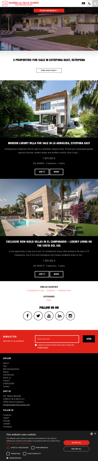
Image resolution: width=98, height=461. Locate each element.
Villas (48, 300)
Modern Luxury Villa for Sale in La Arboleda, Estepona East (49, 143)
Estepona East (65, 290)
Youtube (6, 421)
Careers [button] (6, 386)
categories (49, 296)
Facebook (7, 415)
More (56, 172)
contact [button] (6, 381)
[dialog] (49, 446)
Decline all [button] (76, 449)
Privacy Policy (43, 348)
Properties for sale (36, 290)
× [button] (95, 434)
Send (88, 339)
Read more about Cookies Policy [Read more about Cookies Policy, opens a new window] (18, 443)
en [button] (83, 3)
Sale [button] (5, 366)
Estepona (51, 290)
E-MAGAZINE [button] (8, 383)
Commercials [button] (8, 375)
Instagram (7, 427)
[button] (33, 458)
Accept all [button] (76, 443)
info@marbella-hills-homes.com (16, 405)
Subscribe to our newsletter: (13, 341)
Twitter (6, 418)
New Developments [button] (11, 369)
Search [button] (6, 363)
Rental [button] (6, 372)
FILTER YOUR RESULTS (49, 10)
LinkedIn (6, 424)
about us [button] (7, 378)
